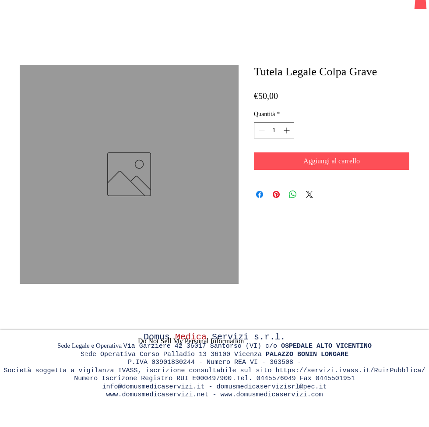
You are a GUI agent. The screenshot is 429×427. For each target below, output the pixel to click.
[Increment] (287, 130)
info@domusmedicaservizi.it (153, 387)
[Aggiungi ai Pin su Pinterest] (276, 194)
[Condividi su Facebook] (259, 194)
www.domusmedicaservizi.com (272, 395)
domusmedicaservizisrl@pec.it (272, 387)
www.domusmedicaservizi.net (157, 395)
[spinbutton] (274, 130)
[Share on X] (309, 194)
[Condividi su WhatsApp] (293, 194)
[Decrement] (260, 130)
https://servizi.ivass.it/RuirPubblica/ (350, 370)
